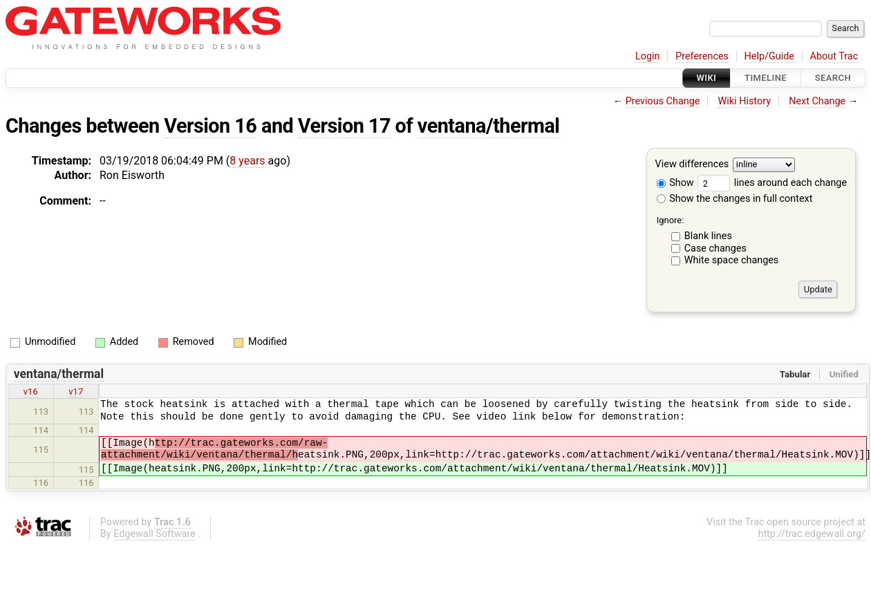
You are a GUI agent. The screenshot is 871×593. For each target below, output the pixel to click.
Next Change (817, 101)
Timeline (765, 78)
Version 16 (210, 126)
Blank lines (708, 236)
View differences (692, 165)
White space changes (731, 260)
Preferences (702, 56)
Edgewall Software (154, 534)
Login (647, 56)
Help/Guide (769, 56)
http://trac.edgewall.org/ (811, 534)
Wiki (707, 78)
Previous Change (663, 101)
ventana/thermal (489, 126)
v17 (75, 391)
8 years (247, 160)
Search (833, 78)
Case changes (715, 248)
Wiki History (744, 101)
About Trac (834, 56)
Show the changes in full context (735, 199)
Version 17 (344, 126)
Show (675, 183)
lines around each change (772, 183)
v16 (31, 391)
